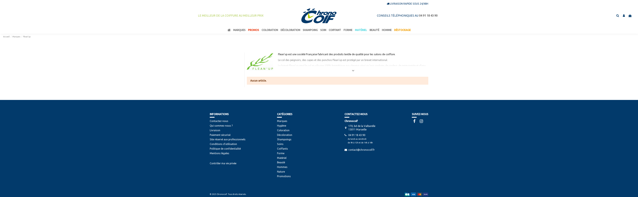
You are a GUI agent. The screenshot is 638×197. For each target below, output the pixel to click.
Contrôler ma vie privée (223, 163)
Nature (281, 171)
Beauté (281, 162)
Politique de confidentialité (225, 148)
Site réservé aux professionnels (227, 139)
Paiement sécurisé (220, 134)
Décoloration (284, 134)
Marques (282, 121)
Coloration (283, 130)
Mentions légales (219, 153)
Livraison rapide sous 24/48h (409, 3)
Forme (280, 153)
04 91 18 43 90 (356, 135)
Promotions (284, 176)
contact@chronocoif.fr (361, 149)
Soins (280, 144)
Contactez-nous (219, 121)
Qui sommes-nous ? (221, 125)
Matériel (281, 157)
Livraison (215, 130)
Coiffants (282, 148)
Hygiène (281, 125)
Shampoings (284, 139)
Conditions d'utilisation (223, 144)
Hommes (282, 167)
